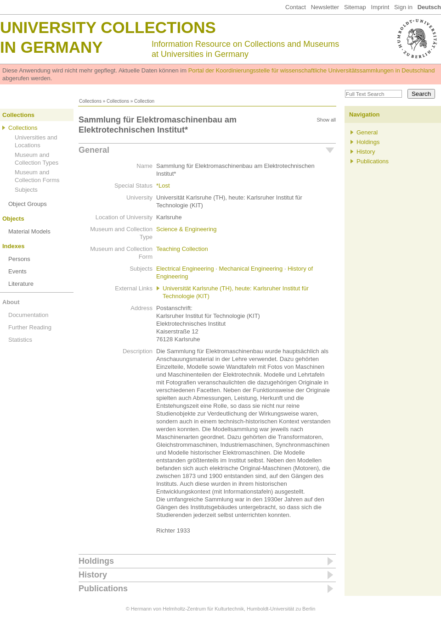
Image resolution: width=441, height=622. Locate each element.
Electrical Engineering (185, 268)
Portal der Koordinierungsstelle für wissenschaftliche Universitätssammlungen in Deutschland (311, 70)
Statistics (20, 339)
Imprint (380, 7)
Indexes (13, 246)
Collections (90, 101)
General (94, 150)
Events (17, 271)
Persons (19, 258)
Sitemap (355, 7)
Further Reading (29, 327)
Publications (103, 588)
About (11, 302)
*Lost (163, 185)
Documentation (28, 314)
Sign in (403, 7)
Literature (21, 283)
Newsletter (325, 7)
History (93, 574)
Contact (295, 7)
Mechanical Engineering (251, 268)
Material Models (29, 231)
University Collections (108, 27)
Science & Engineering (186, 229)
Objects (13, 218)
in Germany (51, 47)
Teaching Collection (182, 248)
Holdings (96, 561)
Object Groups (27, 203)
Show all (326, 119)
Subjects (26, 189)
